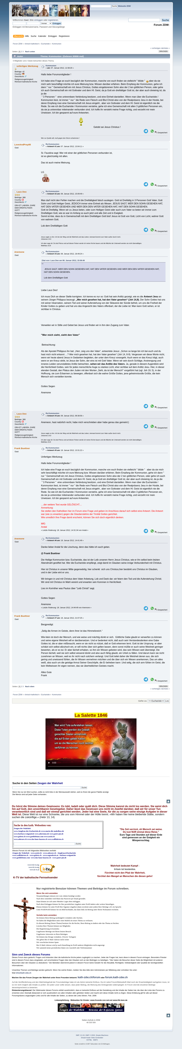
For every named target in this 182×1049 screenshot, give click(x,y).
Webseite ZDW (124, 6)
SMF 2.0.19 (80, 1035)
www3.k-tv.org (33, 865)
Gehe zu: (142, 701)
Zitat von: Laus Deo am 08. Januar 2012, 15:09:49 (63, 260)
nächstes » (165, 48)
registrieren (53, 20)
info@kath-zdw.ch (23, 973)
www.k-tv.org (34, 867)
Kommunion (51, 66)
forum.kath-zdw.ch (116, 977)
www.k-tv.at (34, 870)
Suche (16, 783)
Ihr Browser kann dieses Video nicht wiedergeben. (91, 744)
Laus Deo (21, 192)
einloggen (38, 20)
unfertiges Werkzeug (27, 66)
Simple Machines (102, 1035)
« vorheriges (155, 48)
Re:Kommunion (52, 144)
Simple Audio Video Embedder (92, 1037)
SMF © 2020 (90, 1035)
